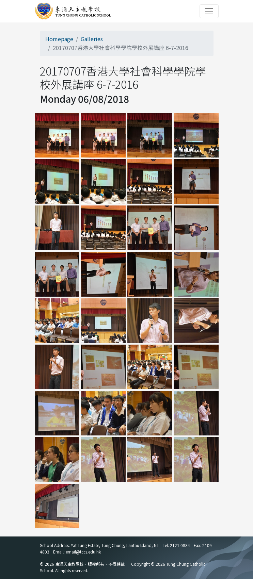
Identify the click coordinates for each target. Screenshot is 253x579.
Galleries (92, 39)
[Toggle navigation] (209, 11)
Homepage (59, 39)
